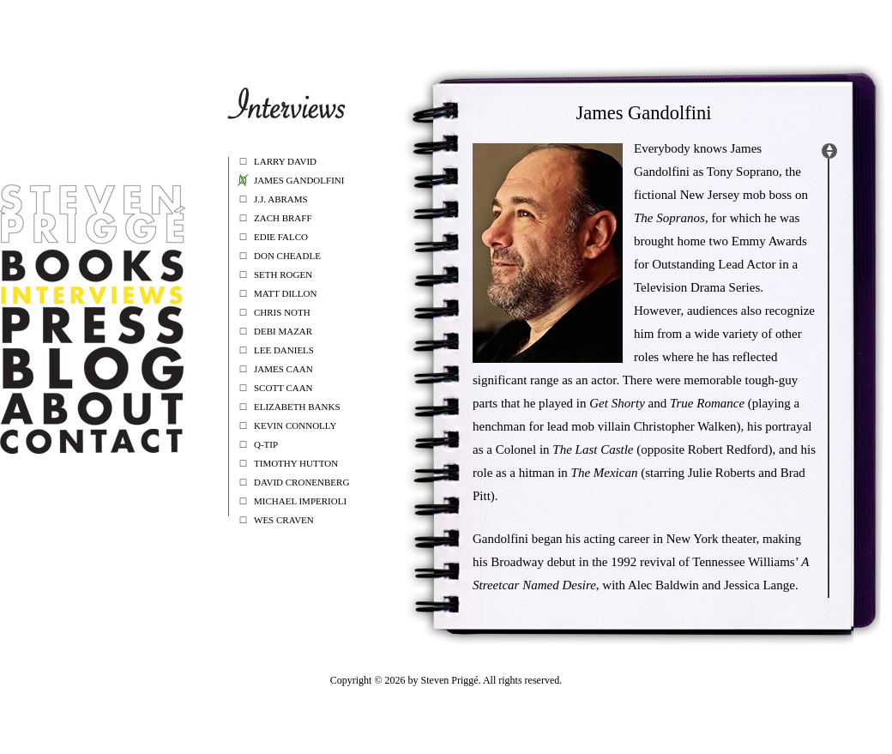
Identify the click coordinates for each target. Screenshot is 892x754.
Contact (92, 441)
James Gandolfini (299, 180)
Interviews (92, 295)
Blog (92, 368)
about (92, 408)
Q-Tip (266, 444)
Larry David (285, 161)
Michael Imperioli (300, 501)
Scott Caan (283, 388)
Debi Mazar (283, 331)
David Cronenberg (301, 482)
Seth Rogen (283, 274)
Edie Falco (281, 237)
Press (92, 324)
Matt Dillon (285, 293)
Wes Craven (284, 520)
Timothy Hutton (296, 463)
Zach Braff (283, 218)
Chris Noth (282, 312)
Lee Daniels (284, 350)
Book (92, 265)
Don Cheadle (287, 255)
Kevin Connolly (295, 425)
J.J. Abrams (281, 199)
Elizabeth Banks (297, 406)
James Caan (283, 369)
